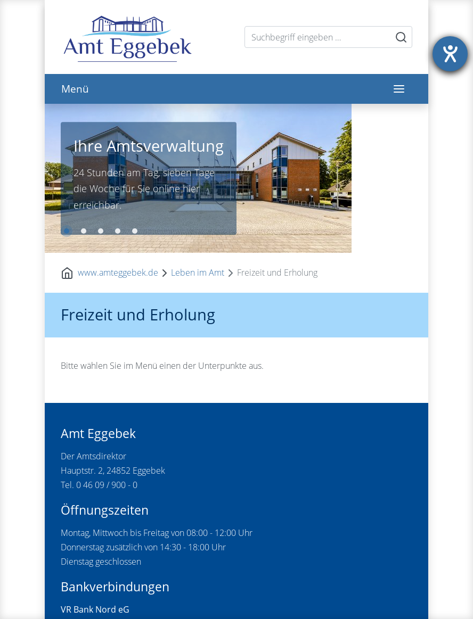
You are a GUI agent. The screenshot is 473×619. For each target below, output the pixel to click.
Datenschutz (203, 599)
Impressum (154, 599)
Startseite (78, 599)
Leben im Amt (197, 124)
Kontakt (115, 599)
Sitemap (246, 599)
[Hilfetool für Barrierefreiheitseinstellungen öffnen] (450, 53)
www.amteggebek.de (118, 124)
